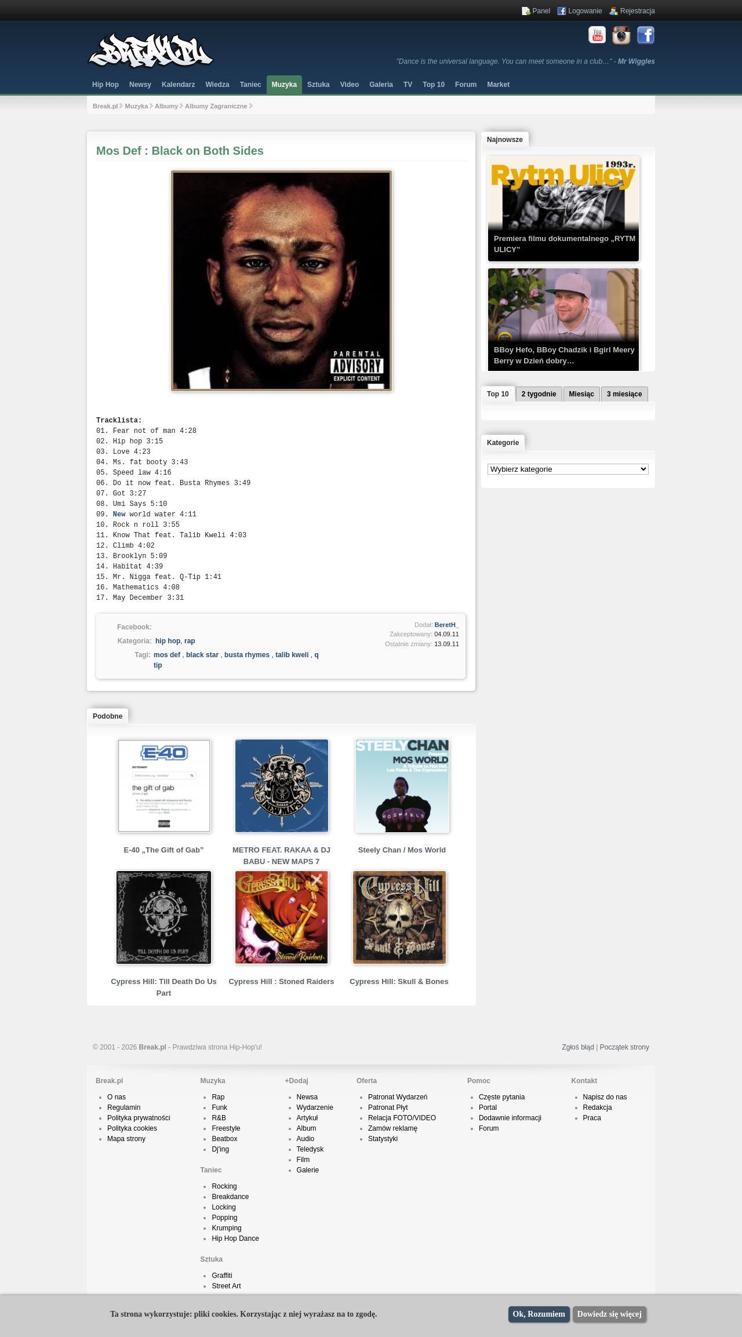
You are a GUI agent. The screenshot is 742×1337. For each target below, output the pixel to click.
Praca (592, 1118)
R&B (219, 1118)
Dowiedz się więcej (609, 1314)
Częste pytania (502, 1097)
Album (307, 1128)
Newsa (307, 1097)
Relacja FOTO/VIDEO (402, 1118)
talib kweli (291, 655)
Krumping (226, 1228)
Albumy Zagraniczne (216, 106)
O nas (116, 1097)
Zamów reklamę (392, 1128)
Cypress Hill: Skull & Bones (399, 981)
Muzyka (284, 85)
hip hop (167, 641)
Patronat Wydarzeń (398, 1097)
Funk (219, 1107)
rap (189, 641)
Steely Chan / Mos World (402, 850)
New (119, 514)
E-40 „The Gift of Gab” (164, 850)
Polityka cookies (132, 1128)
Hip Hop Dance (235, 1238)
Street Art (226, 1286)
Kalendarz (178, 85)
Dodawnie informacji (510, 1118)
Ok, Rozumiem (539, 1314)
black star (202, 655)
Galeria (381, 85)
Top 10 (434, 85)
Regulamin (123, 1107)
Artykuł (307, 1118)
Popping (224, 1218)
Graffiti (222, 1276)
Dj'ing (220, 1149)
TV (407, 85)
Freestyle (226, 1128)
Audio (306, 1139)
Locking (223, 1207)
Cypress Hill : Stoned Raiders (281, 981)
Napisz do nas (605, 1097)
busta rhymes (247, 655)
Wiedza (217, 85)
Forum (489, 1128)
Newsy (140, 85)
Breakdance (230, 1197)
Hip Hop (105, 85)
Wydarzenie (315, 1107)
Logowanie (585, 11)
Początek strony (624, 1047)
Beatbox (224, 1139)
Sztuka (318, 85)
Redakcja (597, 1107)
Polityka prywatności (138, 1118)
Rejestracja (637, 11)
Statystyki (383, 1139)
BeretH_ (447, 624)
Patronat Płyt (388, 1107)
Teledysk (310, 1149)
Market (498, 85)
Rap (218, 1097)
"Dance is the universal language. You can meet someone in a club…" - (526, 61)
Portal (488, 1107)
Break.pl (105, 106)
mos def (167, 655)
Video (349, 85)
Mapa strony (126, 1139)
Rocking (224, 1186)
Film (303, 1160)
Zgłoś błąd (578, 1047)
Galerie (308, 1170)
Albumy (166, 106)
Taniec (250, 85)
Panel (542, 11)
